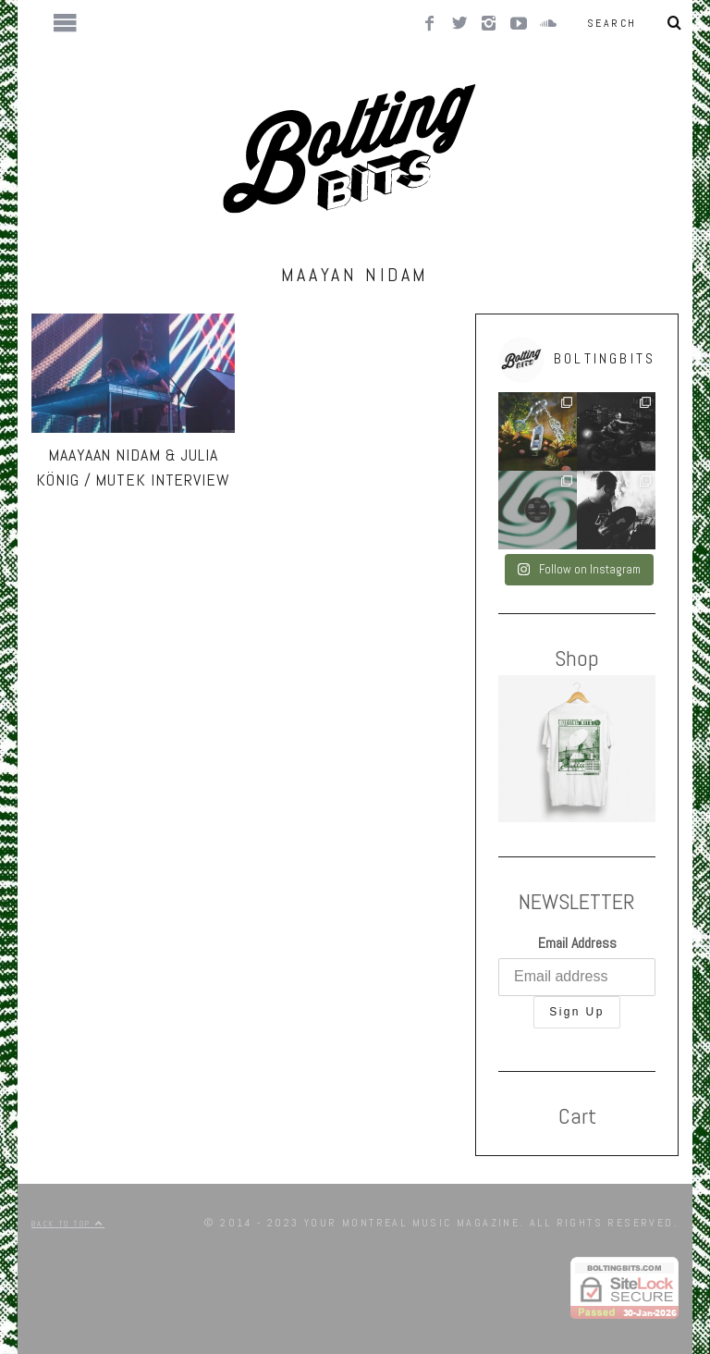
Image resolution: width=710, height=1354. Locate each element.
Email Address (577, 943)
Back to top (67, 1223)
